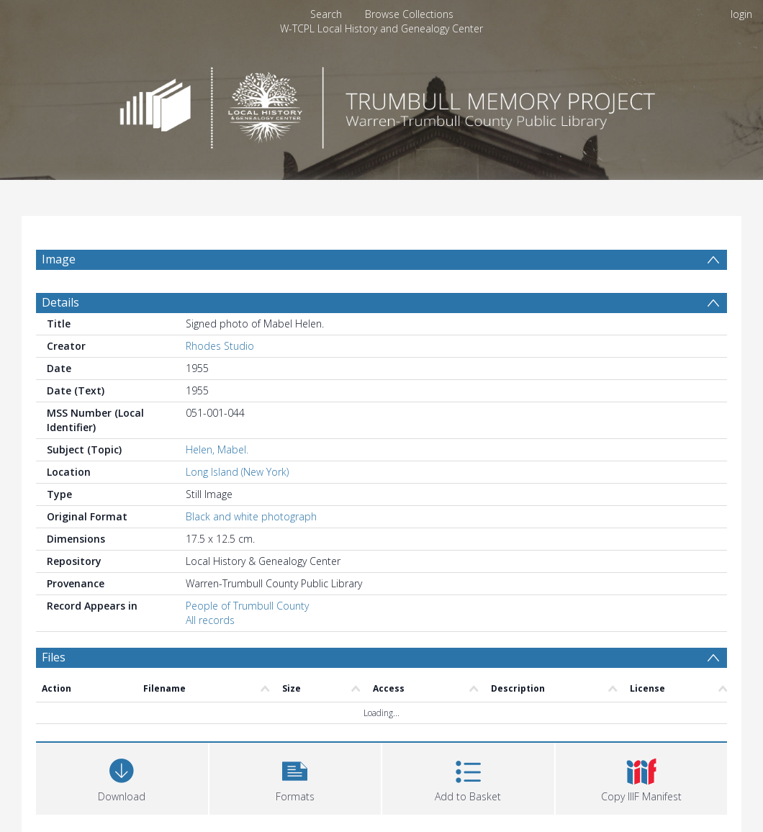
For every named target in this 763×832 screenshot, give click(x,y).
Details (60, 302)
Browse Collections (409, 14)
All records (210, 620)
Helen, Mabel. (217, 449)
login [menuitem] (741, 14)
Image (59, 259)
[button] (295, 777)
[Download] (122, 777)
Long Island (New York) (237, 472)
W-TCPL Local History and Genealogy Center (381, 28)
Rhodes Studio (220, 346)
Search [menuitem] (326, 14)
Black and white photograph (251, 516)
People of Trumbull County (247, 605)
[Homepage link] (381, 104)
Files (54, 657)
